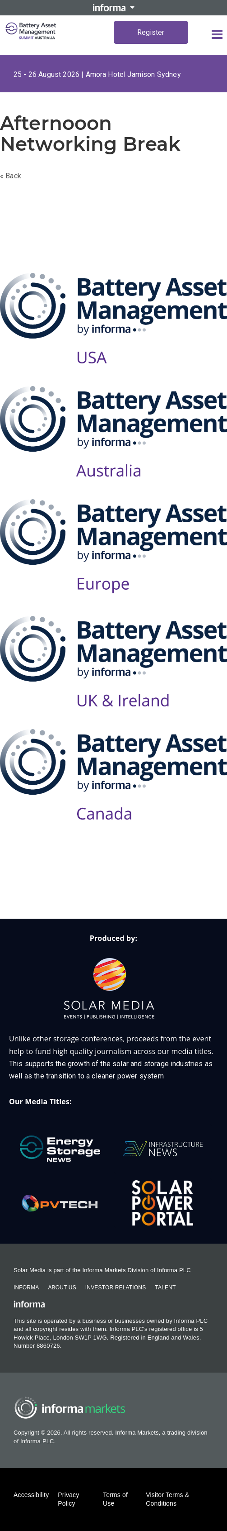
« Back (10, 176)
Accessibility (31, 1494)
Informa (26, 1287)
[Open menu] (217, 34)
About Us (62, 1287)
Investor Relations (115, 1287)
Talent (165, 1287)
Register (150, 32)
